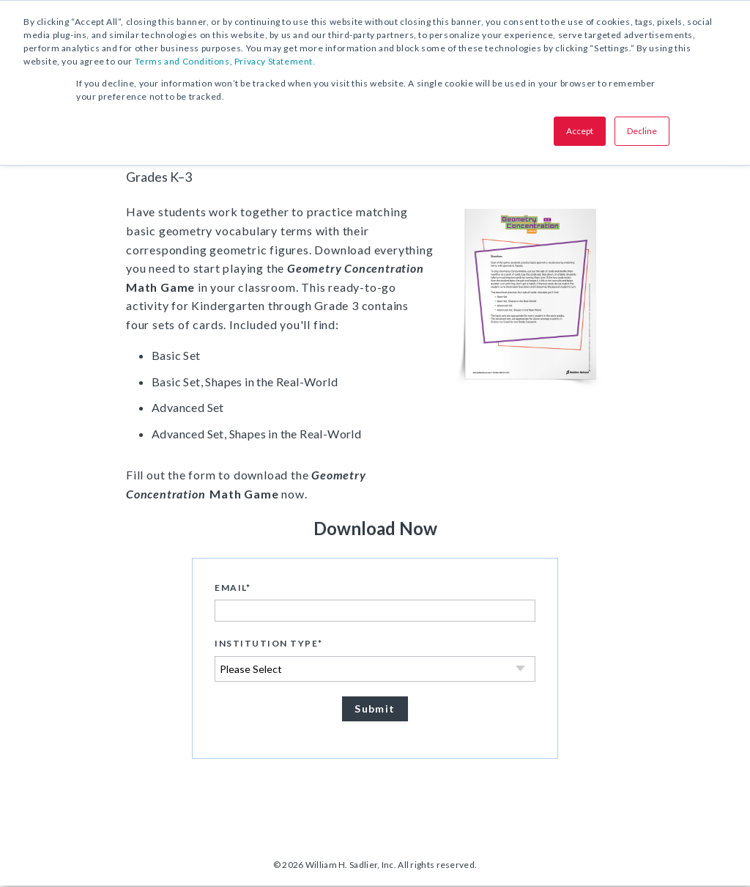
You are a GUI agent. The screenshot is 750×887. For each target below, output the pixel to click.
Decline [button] (642, 130)
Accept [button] (579, 130)
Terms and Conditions (182, 61)
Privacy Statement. (275, 61)
